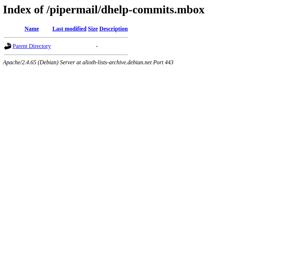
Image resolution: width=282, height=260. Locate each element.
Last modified (69, 29)
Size (93, 29)
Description (113, 29)
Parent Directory (32, 46)
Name (32, 29)
